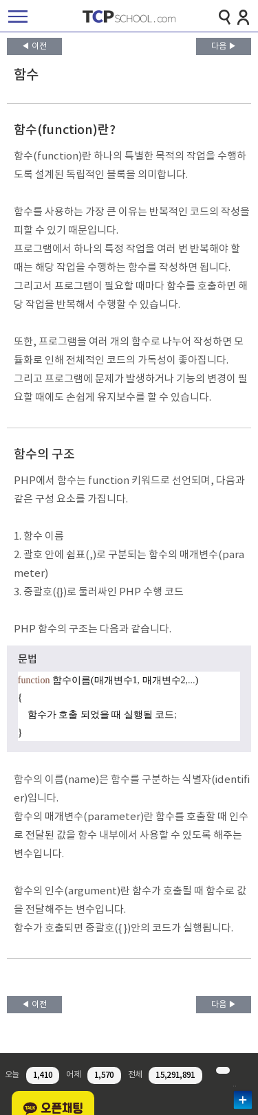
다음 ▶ (224, 46)
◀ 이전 (34, 46)
